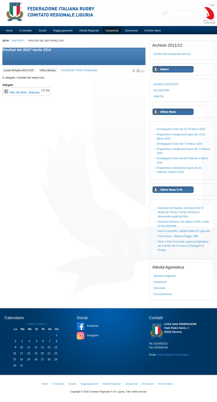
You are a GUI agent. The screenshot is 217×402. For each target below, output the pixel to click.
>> (44, 324)
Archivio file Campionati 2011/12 (172, 54)
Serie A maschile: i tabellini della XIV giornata (184, 231)
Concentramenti (162, 294)
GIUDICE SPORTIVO (165, 84)
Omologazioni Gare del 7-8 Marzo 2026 (179, 143)
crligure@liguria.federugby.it (173, 354)
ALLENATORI (161, 90)
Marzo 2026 (36, 324)
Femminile (159, 288)
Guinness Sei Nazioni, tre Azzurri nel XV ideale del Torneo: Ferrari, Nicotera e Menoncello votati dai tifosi (181, 212)
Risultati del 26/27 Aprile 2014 (26, 50)
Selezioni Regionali (164, 275)
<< (26, 324)
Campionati (17, 40)
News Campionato (87, 70)
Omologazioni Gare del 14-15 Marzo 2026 (181, 129)
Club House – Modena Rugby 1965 (178, 236)
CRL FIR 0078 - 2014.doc (25, 92)
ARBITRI (158, 96)
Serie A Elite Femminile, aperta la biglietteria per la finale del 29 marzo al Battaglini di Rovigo (183, 245)
